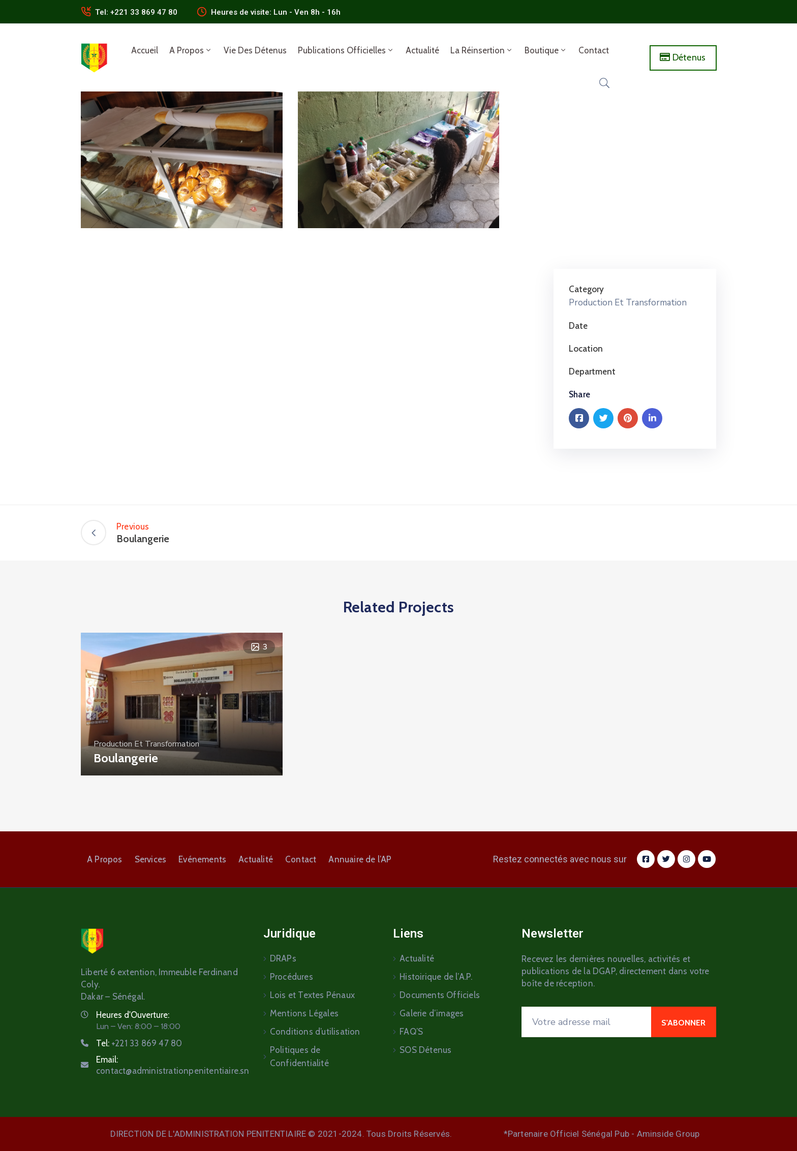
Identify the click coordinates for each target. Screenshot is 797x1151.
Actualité (422, 50)
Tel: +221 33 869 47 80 (136, 12)
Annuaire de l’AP (359, 859)
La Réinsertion (481, 50)
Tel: (139, 1043)
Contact (593, 50)
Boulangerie (126, 758)
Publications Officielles (346, 50)
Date (578, 326)
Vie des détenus (255, 50)
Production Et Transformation (628, 302)
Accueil (144, 50)
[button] (683, 58)
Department (592, 371)
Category (586, 289)
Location (586, 349)
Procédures (291, 977)
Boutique (546, 50)
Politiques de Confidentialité (299, 1056)
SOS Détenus (425, 1050)
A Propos (190, 50)
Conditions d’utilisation (315, 1031)
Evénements (202, 859)
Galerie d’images (432, 1013)
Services (151, 859)
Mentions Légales (304, 1013)
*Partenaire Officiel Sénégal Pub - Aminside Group (602, 1134)
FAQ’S (411, 1031)
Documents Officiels (440, 995)
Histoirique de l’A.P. (436, 977)
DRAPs (283, 958)
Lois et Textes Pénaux (312, 995)
